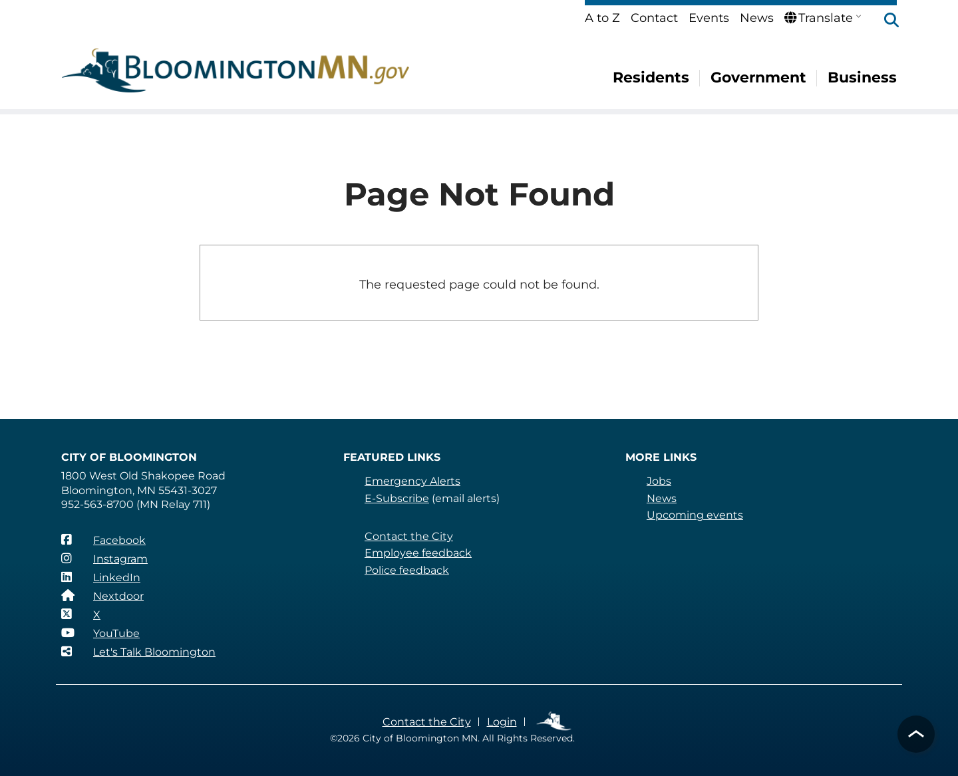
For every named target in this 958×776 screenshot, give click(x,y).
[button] (884, 21)
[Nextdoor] (102, 595)
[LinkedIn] (100, 577)
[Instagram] (104, 558)
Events (709, 18)
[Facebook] (103, 540)
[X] (80, 614)
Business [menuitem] (862, 77)
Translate (818, 18)
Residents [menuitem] (651, 77)
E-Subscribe (397, 498)
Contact (654, 18)
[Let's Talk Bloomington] (138, 651)
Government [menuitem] (758, 77)
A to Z (602, 18)
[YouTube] (100, 633)
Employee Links (554, 721)
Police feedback (407, 570)
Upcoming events (695, 515)
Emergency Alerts (412, 481)
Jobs (659, 481)
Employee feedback (418, 553)
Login (502, 721)
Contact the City (409, 536)
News (757, 18)
